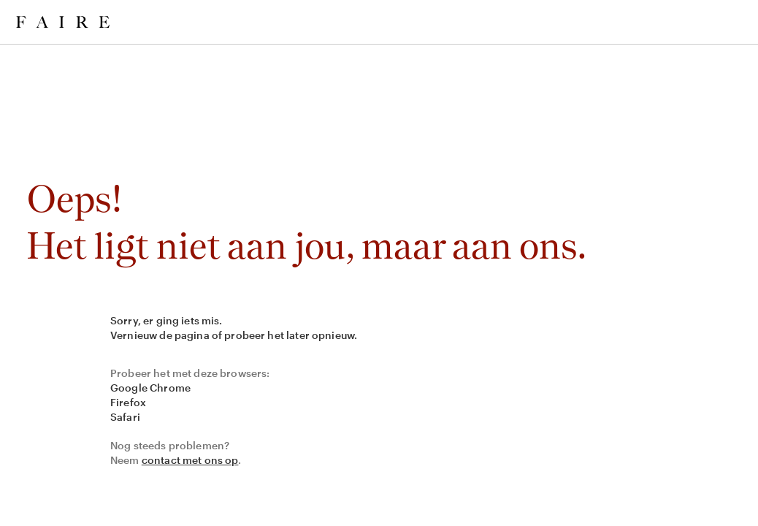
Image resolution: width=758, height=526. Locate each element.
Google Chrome (150, 387)
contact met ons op (190, 460)
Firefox (128, 402)
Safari (125, 417)
